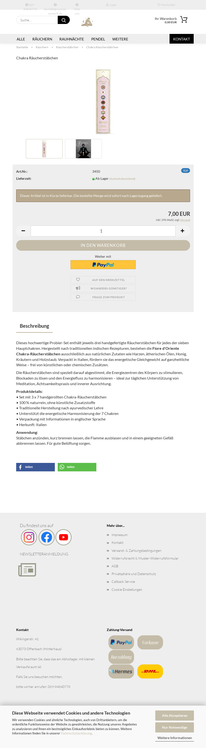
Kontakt (181, 39)
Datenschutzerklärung (76, 733)
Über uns (77, 6)
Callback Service (123, 581)
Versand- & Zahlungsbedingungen (136, 550)
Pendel (98, 39)
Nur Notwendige (174, 727)
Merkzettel (166, 5)
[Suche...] (64, 20)
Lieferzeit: (23, 178)
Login (111, 5)
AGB (115, 566)
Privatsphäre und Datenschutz (134, 574)
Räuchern (42, 39)
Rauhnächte (71, 39)
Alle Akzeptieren (174, 715)
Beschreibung (34, 326)
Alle (21, 39)
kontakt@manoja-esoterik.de (55, 6)
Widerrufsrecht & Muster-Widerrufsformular (145, 558)
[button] (23, 231)
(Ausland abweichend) (122, 178)
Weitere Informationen (174, 738)
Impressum (120, 535)
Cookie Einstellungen (127, 589)
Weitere (120, 39)
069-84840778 (30, 6)
